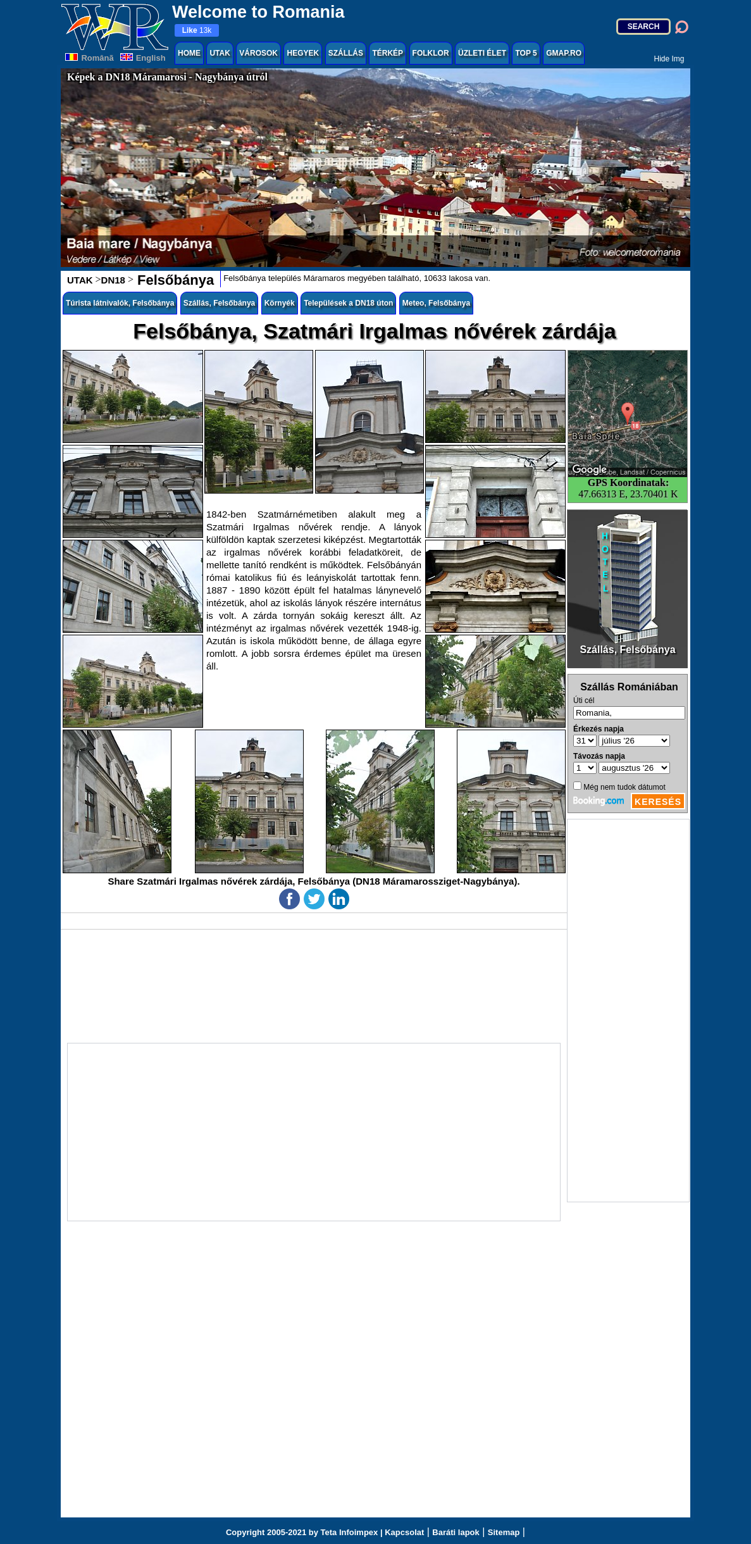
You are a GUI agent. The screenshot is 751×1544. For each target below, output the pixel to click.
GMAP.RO (563, 53)
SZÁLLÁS (345, 53)
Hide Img (669, 58)
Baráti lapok (455, 1532)
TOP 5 (526, 53)
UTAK (219, 53)
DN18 (113, 280)
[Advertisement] (628, 1010)
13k (197, 30)
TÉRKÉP (387, 53)
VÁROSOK (258, 53)
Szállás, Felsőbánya (219, 303)
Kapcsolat (404, 1532)
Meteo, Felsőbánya (436, 303)
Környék (279, 303)
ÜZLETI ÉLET (482, 53)
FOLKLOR (431, 53)
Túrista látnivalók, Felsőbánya (120, 303)
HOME (189, 53)
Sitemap (504, 1532)
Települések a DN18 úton (348, 303)
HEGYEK (303, 53)
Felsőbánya (173, 280)
